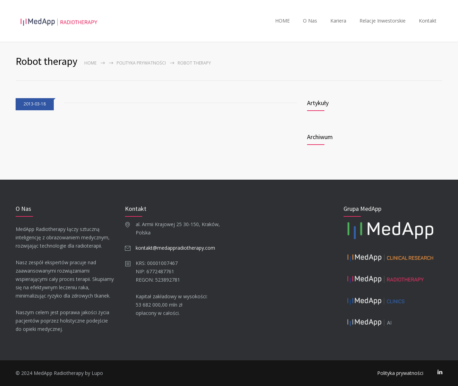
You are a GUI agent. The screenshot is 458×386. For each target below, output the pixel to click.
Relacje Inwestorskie (382, 20)
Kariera (338, 20)
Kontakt (427, 20)
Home (90, 63)
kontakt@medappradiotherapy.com (175, 248)
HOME (282, 20)
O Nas (310, 20)
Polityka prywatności (141, 63)
